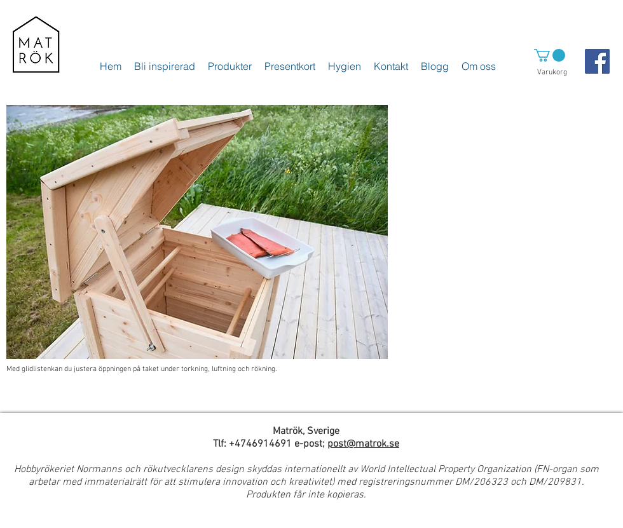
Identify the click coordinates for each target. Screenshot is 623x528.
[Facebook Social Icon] (597, 61)
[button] (549, 55)
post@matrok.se (363, 444)
